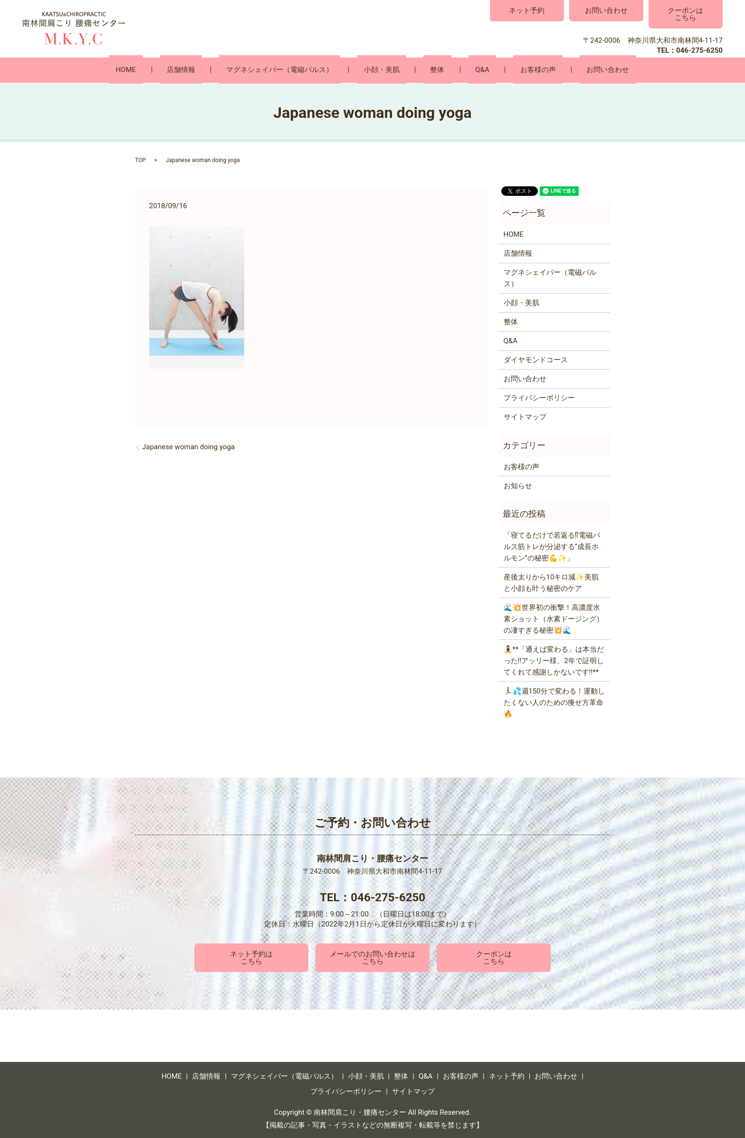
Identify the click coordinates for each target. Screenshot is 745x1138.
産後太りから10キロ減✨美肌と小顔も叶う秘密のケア (551, 582)
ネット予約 (526, 10)
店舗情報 (215, 70)
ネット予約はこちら (251, 957)
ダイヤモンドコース (536, 359)
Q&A (461, 70)
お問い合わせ (606, 10)
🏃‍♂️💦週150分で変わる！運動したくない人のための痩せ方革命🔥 (554, 702)
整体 (430, 70)
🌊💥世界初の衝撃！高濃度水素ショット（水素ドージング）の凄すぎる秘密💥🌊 (553, 618)
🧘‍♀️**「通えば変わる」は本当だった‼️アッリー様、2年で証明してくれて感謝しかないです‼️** (554, 660)
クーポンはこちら (685, 14)
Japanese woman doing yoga (188, 446)
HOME (173, 70)
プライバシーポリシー (539, 397)
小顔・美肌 (388, 70)
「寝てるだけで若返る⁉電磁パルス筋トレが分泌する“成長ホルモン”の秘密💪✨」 (552, 546)
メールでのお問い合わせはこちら (372, 957)
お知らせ (518, 485)
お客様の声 (504, 70)
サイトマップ (525, 416)
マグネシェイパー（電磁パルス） (300, 70)
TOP (140, 159)
